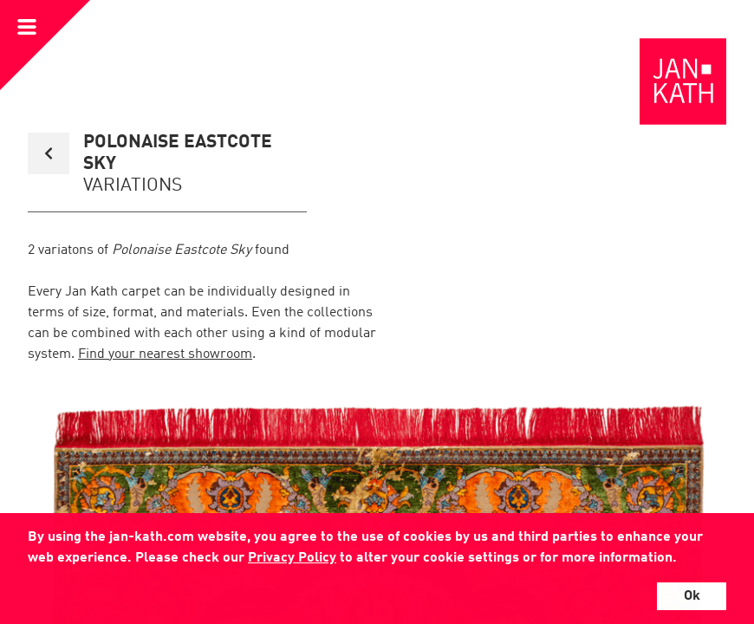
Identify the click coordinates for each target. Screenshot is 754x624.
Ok (692, 596)
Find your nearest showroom (165, 354)
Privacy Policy (292, 558)
